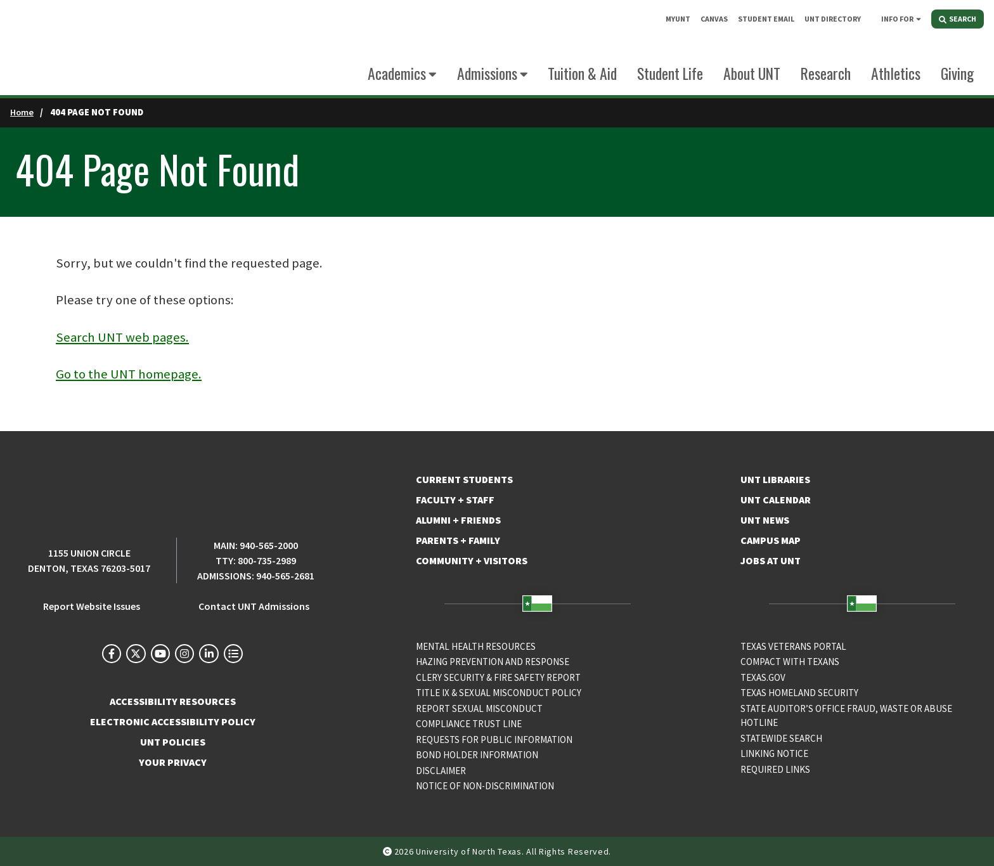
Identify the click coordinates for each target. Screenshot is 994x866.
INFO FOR (897, 18)
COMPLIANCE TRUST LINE (469, 724)
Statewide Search (781, 738)
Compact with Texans (789, 662)
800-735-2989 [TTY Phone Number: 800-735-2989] (267, 560)
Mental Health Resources (476, 646)
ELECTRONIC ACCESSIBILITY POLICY (172, 721)
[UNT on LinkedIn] (208, 653)
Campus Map (770, 540)
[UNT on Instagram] (184, 653)
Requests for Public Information (494, 740)
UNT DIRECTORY (832, 18)
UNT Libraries (775, 479)
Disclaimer (441, 771)
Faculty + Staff (455, 499)
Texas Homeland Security (799, 693)
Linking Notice (774, 753)
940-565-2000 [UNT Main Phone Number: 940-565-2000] (269, 545)
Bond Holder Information (477, 755)
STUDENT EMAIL (766, 18)
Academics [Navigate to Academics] (397, 73)
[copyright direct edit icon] (388, 851)
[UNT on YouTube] (160, 653)
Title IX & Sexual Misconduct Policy (498, 693)
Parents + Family (458, 540)
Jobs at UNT (770, 560)
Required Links (775, 769)
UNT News (764, 520)
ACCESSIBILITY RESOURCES (173, 701)
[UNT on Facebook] (111, 653)
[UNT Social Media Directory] (233, 653)
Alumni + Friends (458, 520)
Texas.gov (762, 677)
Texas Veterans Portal (793, 646)
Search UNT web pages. (122, 337)
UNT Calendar (775, 499)
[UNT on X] (135, 653)
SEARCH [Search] (957, 18)
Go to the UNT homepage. (129, 374)
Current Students (464, 479)
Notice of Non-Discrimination (485, 786)
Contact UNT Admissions (253, 606)
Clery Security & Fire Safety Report (498, 677)
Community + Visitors (471, 560)
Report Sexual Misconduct (479, 708)
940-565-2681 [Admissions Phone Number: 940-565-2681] (285, 575)
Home (22, 112)
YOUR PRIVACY (173, 762)
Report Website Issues (91, 606)
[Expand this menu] (918, 18)
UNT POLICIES (172, 741)
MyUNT (678, 18)
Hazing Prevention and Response (492, 662)
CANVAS (714, 18)
